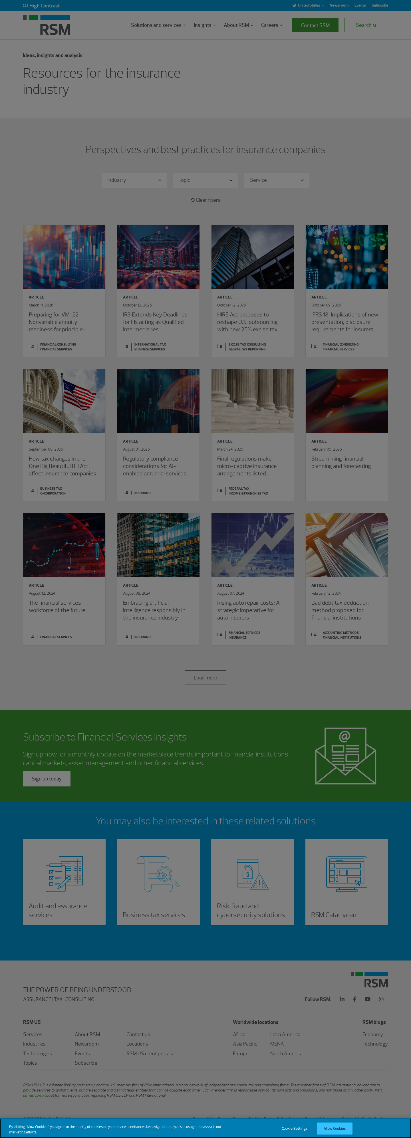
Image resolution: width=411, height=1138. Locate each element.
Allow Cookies (335, 1131)
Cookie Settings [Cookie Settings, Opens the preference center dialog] (294, 1131)
